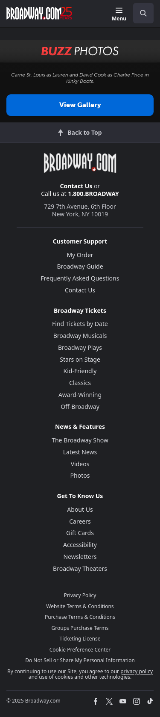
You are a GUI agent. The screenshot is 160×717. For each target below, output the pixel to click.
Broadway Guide (80, 266)
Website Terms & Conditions (79, 606)
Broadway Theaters (80, 568)
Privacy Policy (80, 595)
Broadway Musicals (80, 336)
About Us (80, 509)
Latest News (80, 452)
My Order (80, 255)
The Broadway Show (80, 440)
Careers (79, 521)
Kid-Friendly (80, 371)
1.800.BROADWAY (93, 194)
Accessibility (80, 545)
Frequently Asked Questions (80, 278)
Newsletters (80, 557)
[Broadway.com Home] (39, 13)
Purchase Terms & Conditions (80, 617)
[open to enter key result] (143, 13)
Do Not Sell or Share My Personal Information (80, 660)
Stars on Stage (80, 359)
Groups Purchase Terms (80, 628)
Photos (80, 475)
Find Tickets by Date (80, 324)
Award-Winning (80, 395)
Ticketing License (80, 638)
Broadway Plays (80, 347)
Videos (80, 464)
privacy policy (136, 671)
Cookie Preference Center (80, 649)
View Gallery (80, 105)
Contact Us (76, 186)
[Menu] (119, 15)
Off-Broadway (80, 406)
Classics (80, 383)
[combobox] (140, 13)
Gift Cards (80, 533)
